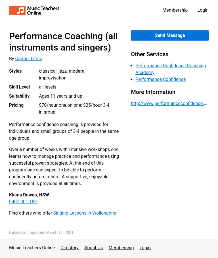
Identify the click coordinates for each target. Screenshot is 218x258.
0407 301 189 (23, 201)
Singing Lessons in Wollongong (84, 213)
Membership (175, 10)
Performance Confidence (160, 79)
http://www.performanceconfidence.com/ (173, 103)
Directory (69, 247)
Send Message (170, 35)
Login (203, 10)
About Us (93, 247)
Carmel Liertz (28, 58)
